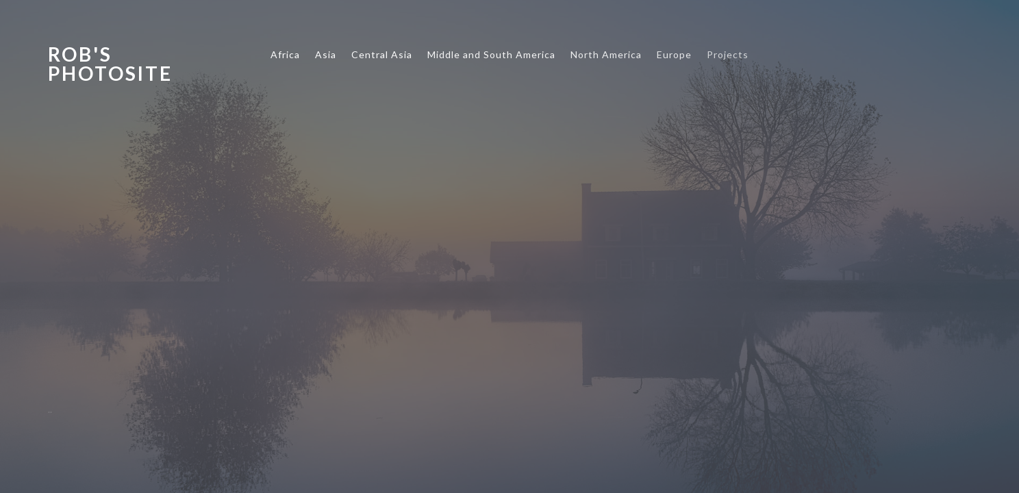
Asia (325, 54)
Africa (285, 54)
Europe (674, 54)
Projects (727, 54)
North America (606, 54)
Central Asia (381, 54)
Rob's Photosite (110, 63)
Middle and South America (491, 54)
